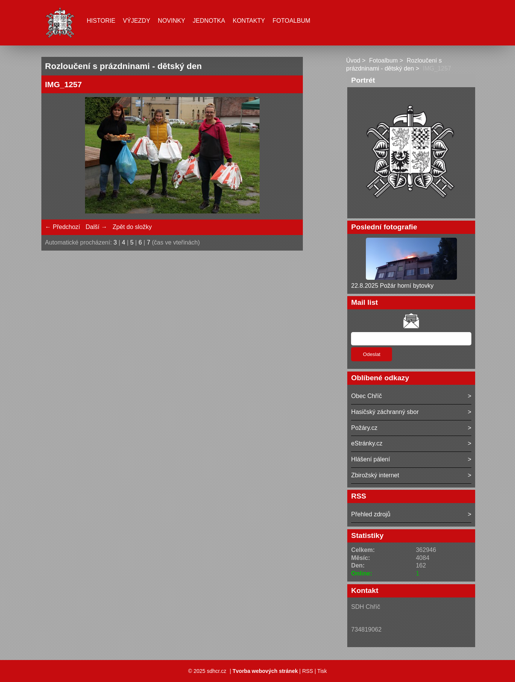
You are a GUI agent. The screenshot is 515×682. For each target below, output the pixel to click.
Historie (101, 20)
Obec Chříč (366, 396)
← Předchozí (62, 227)
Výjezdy (136, 20)
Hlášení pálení (370, 459)
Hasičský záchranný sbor (385, 412)
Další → (96, 227)
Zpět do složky (132, 227)
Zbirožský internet (375, 475)
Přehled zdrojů (370, 514)
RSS (307, 671)
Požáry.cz (364, 428)
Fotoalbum (291, 20)
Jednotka (209, 20)
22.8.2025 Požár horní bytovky (392, 285)
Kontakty (249, 20)
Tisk (322, 671)
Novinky (171, 20)
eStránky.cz (366, 443)
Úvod (353, 60)
